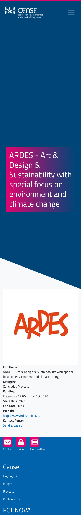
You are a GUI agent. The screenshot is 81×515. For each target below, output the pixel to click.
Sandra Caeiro (12, 425)
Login (20, 449)
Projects (8, 491)
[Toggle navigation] (71, 13)
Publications (11, 499)
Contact (8, 449)
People (7, 483)
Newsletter (37, 449)
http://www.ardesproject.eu (21, 415)
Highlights (10, 475)
